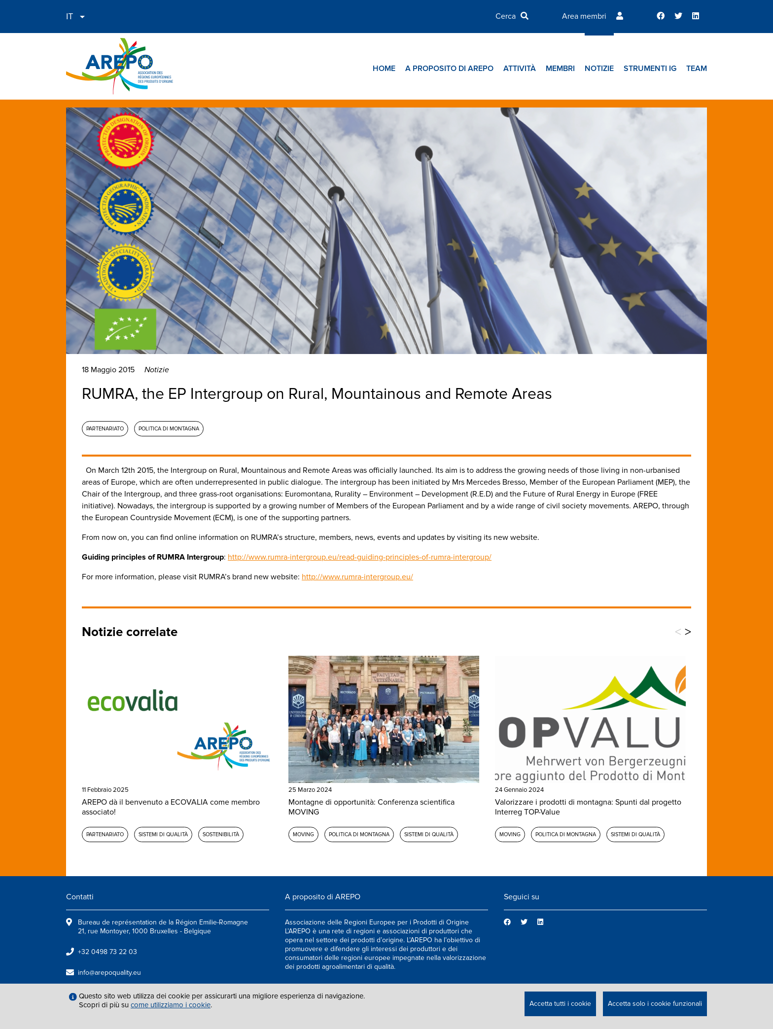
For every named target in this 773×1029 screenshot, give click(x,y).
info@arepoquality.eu (109, 972)
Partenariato (105, 429)
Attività (519, 68)
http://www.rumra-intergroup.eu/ (357, 577)
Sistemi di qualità (163, 834)
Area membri (584, 16)
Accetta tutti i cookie (560, 1003)
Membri (560, 68)
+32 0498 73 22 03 (107, 952)
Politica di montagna (169, 429)
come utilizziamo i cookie (171, 1004)
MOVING (303, 834)
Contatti (80, 897)
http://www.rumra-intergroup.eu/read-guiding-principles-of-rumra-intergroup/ (360, 557)
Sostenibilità (221, 834)
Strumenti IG (650, 68)
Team (696, 68)
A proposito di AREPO (449, 68)
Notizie (599, 68)
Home (384, 68)
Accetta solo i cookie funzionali (655, 1003)
